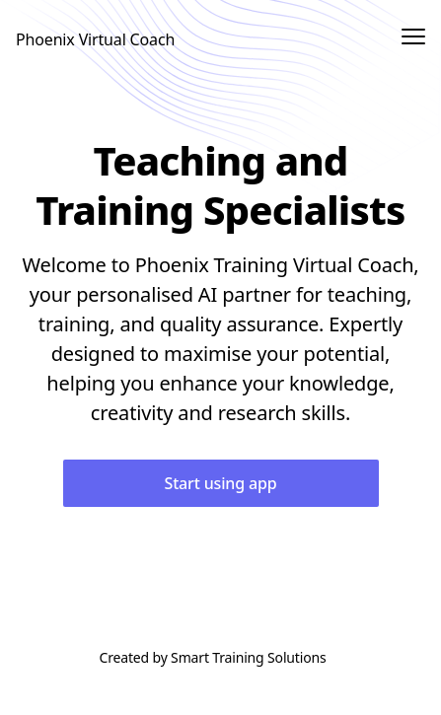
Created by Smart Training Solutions (212, 657)
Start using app (221, 483)
